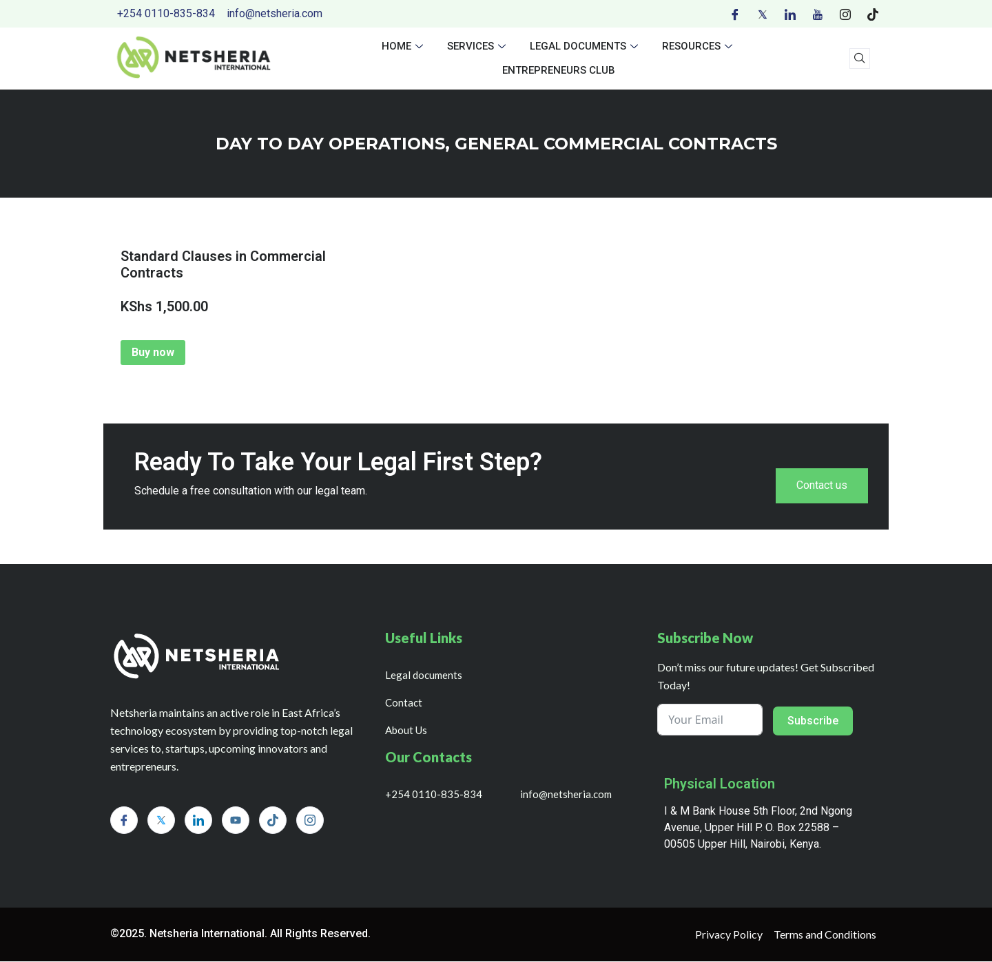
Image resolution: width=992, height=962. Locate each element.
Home (404, 46)
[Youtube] (817, 14)
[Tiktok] (872, 14)
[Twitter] (762, 14)
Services (478, 46)
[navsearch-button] (859, 58)
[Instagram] (845, 14)
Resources (699, 46)
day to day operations (330, 144)
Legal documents (585, 46)
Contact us (821, 485)
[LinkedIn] (790, 14)
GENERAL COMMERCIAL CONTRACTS (616, 144)
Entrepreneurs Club (558, 70)
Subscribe (812, 721)
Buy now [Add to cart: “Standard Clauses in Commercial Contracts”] (153, 352)
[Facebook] (735, 14)
